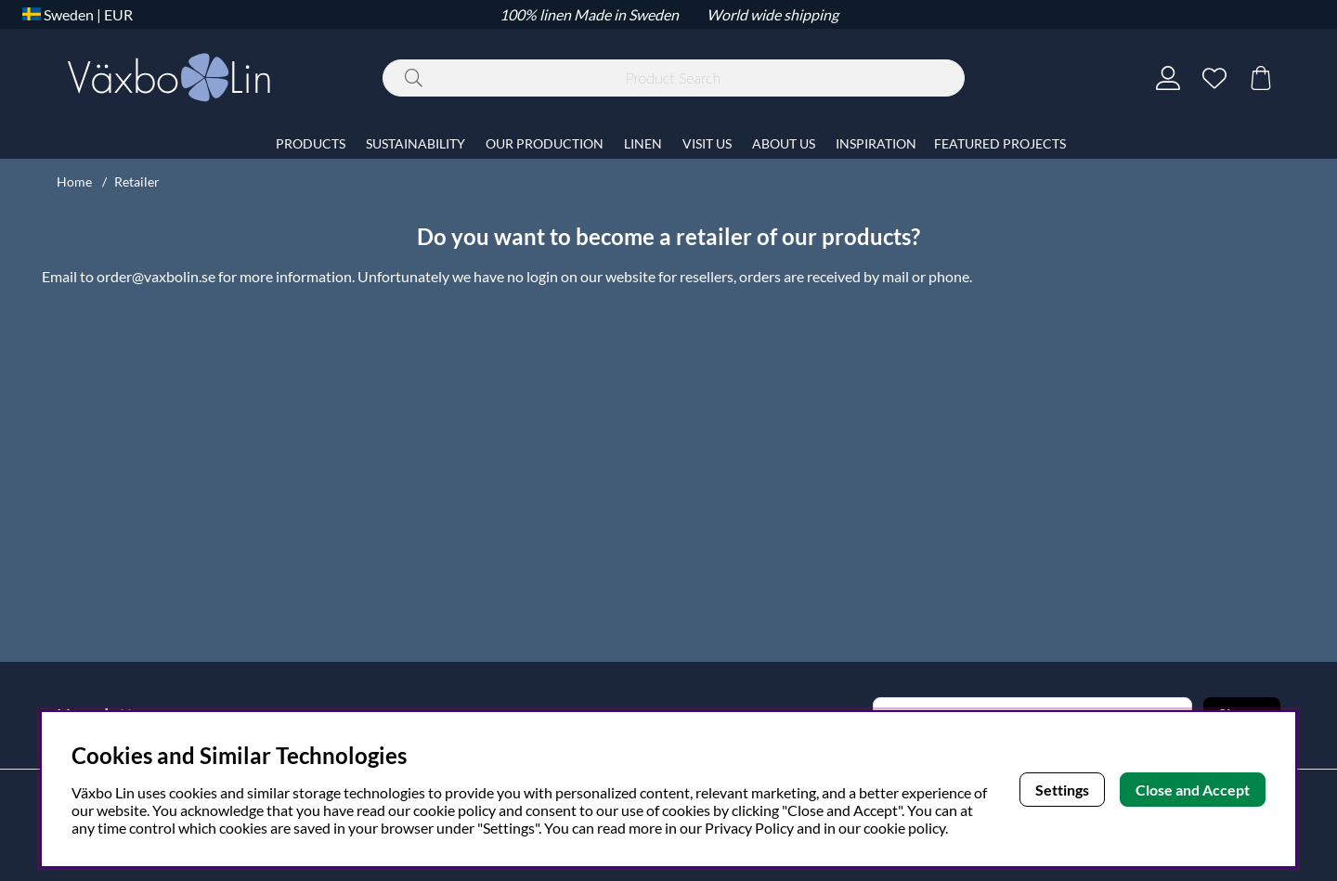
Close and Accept (1193, 789)
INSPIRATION (876, 143)
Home (74, 181)
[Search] (674, 78)
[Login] (1168, 77)
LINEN (643, 143)
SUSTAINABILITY (415, 143)
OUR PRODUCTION (545, 143)
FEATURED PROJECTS (1000, 143)
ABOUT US (783, 143)
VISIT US (707, 143)
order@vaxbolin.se (156, 276)
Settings (1062, 789)
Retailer (137, 181)
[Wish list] (1214, 77)
